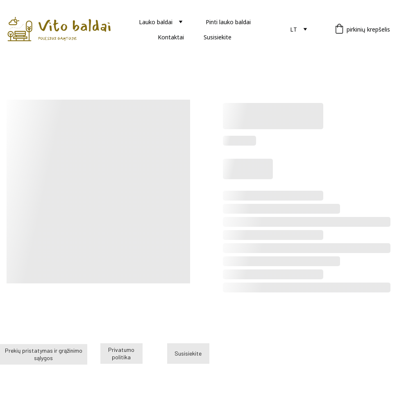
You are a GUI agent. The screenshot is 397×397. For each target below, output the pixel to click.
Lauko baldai (155, 22)
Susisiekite (217, 37)
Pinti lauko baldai (228, 22)
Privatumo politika (121, 353)
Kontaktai (171, 37)
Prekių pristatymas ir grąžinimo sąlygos (43, 354)
